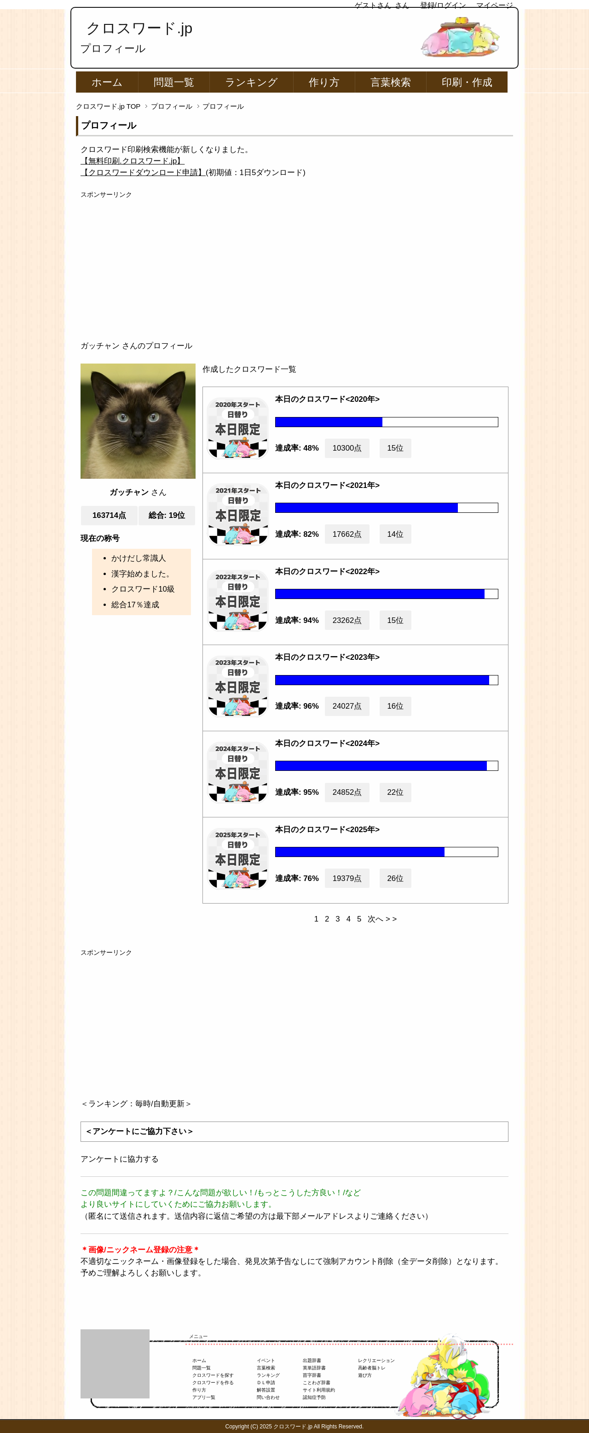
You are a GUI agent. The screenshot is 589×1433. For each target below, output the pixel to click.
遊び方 (365, 1375)
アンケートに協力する (120, 1159)
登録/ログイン (443, 5)
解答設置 (266, 1389)
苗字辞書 (312, 1375)
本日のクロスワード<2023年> (327, 657)
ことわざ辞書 (316, 1382)
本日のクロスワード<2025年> (327, 829)
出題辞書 (312, 1360)
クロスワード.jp (139, 28)
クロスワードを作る (213, 1382)
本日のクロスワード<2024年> (327, 743)
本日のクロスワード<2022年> (327, 571)
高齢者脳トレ (372, 1367)
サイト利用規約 (319, 1389)
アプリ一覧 (203, 1397)
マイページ (494, 5)
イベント (266, 1360)
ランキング (251, 82)
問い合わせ (268, 1397)
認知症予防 (314, 1397)
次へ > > (382, 919)
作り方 (324, 82)
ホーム (107, 82)
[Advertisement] (294, 264)
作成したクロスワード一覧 (249, 369)
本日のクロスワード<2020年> (327, 399)
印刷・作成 (467, 82)
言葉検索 (390, 82)
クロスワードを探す (213, 1375)
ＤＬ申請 (266, 1382)
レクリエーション (376, 1360)
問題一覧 (174, 82)
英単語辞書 (314, 1367)
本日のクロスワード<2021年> (327, 485)
